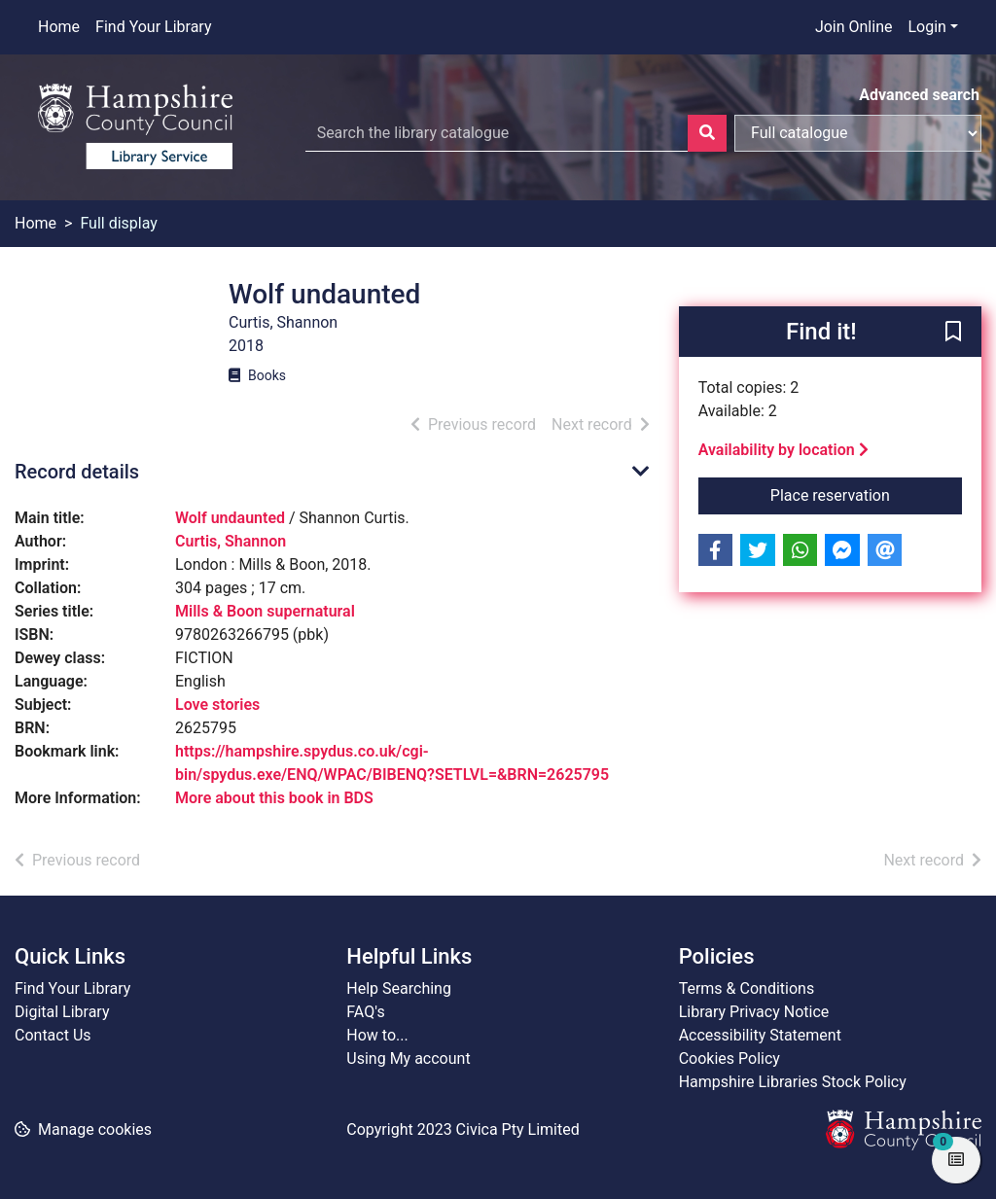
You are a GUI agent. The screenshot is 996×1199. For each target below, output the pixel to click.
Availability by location (783, 450)
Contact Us (53, 1035)
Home (59, 27)
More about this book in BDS (274, 798)
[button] (953, 332)
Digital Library (62, 1012)
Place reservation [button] (866, 494)
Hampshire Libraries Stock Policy (793, 1082)
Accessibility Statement (760, 1035)
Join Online (854, 27)
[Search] (707, 133)
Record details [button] (77, 471)
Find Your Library (153, 27)
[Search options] (857, 133)
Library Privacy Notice (754, 1012)
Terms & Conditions (747, 988)
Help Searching (398, 988)
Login (926, 27)
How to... (377, 1035)
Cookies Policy (729, 1058)
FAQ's (365, 1012)
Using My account (408, 1058)
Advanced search (919, 95)
